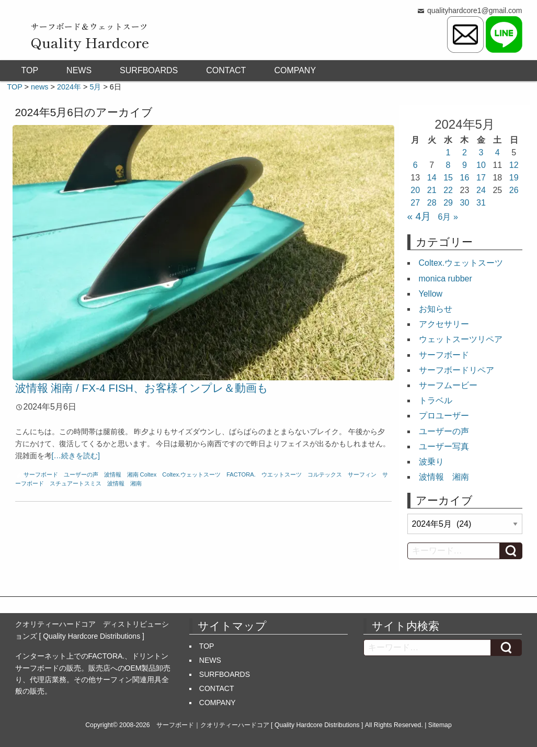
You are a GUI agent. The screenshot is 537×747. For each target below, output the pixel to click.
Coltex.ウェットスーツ (191, 474)
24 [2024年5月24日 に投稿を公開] (481, 190)
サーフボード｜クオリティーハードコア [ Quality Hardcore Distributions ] (259, 725)
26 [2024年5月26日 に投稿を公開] (514, 190)
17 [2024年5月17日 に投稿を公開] (481, 177)
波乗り (431, 461)
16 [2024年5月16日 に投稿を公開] (465, 177)
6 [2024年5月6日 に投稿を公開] (415, 165)
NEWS (79, 70)
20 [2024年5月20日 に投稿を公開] (415, 190)
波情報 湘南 (121, 474)
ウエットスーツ (281, 474)
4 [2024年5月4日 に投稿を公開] (497, 152)
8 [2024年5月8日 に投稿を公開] (448, 165)
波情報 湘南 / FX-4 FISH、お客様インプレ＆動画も (141, 388)
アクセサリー (444, 324)
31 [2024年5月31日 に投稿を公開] (481, 202)
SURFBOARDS (149, 70)
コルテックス (324, 474)
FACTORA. (241, 474)
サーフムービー (448, 385)
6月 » (448, 216)
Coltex (148, 474)
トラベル (435, 400)
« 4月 (419, 216)
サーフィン (362, 474)
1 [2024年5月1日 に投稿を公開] (448, 152)
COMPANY (295, 70)
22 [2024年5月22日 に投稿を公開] (448, 190)
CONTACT (226, 70)
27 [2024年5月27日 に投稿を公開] (415, 202)
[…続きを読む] (76, 455)
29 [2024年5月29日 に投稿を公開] (448, 202)
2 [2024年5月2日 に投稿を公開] (464, 152)
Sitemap (440, 725)
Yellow (431, 293)
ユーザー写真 (444, 446)
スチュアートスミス (75, 483)
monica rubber (445, 278)
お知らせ (435, 308)
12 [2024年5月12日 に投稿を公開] (514, 165)
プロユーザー (444, 415)
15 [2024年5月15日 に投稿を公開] (448, 177)
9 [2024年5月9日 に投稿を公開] (464, 165)
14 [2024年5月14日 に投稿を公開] (432, 177)
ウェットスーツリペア (460, 339)
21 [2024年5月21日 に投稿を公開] (432, 190)
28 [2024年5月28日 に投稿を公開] (432, 202)
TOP (30, 70)
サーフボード (41, 474)
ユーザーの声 (81, 474)
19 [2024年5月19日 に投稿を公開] (514, 177)
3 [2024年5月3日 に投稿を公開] (480, 152)
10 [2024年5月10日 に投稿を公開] (481, 165)
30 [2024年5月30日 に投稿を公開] (465, 202)
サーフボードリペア (456, 370)
